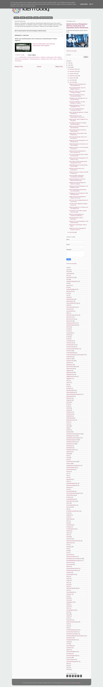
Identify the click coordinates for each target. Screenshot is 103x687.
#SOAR (68, 606)
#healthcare (69, 412)
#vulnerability (69, 645)
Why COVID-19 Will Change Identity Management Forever (78, 162)
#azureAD (68, 309)
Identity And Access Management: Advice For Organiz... (77, 183)
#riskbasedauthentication (72, 568)
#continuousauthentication (33, 57)
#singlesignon (69, 602)
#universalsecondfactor (72, 631)
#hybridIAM (69, 416)
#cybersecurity (49, 57)
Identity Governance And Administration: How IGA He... (77, 116)
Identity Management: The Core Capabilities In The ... (77, 106)
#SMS (67, 604)
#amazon (68, 285)
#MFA (67, 503)
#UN (67, 627)
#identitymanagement (35, 59)
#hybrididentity (70, 418)
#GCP (67, 406)
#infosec (55, 59)
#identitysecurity (45, 59)
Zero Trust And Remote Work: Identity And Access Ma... (78, 155)
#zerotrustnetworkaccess (72, 661)
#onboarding (69, 524)
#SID (67, 596)
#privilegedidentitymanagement (74, 560)
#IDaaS (68, 429)
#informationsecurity (71, 461)
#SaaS (68, 578)
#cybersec (43, 57)
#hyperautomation (70, 420)
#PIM (67, 550)
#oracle (68, 532)
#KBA (67, 481)
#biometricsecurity (70, 319)
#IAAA (68, 422)
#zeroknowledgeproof (71, 651)
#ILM (67, 459)
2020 (69, 67)
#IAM (55, 57)
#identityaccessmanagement (22, 59)
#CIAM (68, 336)
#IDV (67, 455)
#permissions (69, 542)
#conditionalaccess (71, 344)
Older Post (59, 66)
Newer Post (19, 66)
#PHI (67, 544)
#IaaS (67, 424)
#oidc (67, 521)
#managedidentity (70, 499)
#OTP (67, 534)
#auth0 (68, 297)
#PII (67, 548)
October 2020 (73, 73)
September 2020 (73, 75)
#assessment (69, 291)
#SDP (67, 586)
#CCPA (68, 331)
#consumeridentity (70, 346)
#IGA (67, 457)
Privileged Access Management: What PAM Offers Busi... (78, 194)
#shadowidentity (70, 592)
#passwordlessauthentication (73, 540)
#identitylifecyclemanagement (73, 437)
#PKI (67, 552)
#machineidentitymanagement (73, 493)
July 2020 (72, 80)
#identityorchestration (71, 441)
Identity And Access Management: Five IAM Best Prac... (77, 85)
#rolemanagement (70, 574)
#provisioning (69, 562)
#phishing (59, 59)
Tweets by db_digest (71, 51)
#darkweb (68, 362)
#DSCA (68, 382)
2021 (69, 65)
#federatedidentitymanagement (74, 394)
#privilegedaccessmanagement (74, 558)
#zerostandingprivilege (72, 655)
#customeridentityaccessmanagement (75, 354)
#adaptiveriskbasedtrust (72, 281)
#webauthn (69, 647)
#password (69, 538)
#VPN (67, 643)
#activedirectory (70, 277)
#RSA (67, 576)
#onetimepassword (71, 528)
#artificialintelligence (71, 289)
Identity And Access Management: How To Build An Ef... (77, 151)
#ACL (67, 275)
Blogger (78, 682)
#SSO (67, 614)
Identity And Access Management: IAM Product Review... (78, 222)
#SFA (67, 590)
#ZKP (67, 663)
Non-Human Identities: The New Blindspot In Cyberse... (77, 102)
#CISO (68, 338)
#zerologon (69, 653)
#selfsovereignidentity (71, 588)
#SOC (67, 608)
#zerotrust (68, 657)
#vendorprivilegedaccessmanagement (75, 635)
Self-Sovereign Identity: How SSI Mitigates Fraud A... (77, 88)
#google (68, 410)
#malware (68, 497)
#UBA (67, 625)
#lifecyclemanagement (71, 485)
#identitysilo (69, 445)
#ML (67, 509)
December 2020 (73, 69)
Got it (91, 4)
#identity (59, 57)
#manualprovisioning (71, 501)
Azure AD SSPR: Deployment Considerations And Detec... (76, 176)
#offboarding (69, 519)
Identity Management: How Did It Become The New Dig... (77, 179)
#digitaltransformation (71, 376)
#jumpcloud (69, 479)
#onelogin (68, 526)
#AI (67, 283)
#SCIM (68, 584)
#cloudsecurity (70, 342)
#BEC (67, 313)
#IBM (67, 428)
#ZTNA (68, 669)
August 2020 (72, 77)
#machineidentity (70, 491)
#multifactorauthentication (72, 511)
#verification (69, 637)
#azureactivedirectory (71, 307)
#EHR (67, 386)
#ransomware (18, 60)
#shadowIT (69, 594)
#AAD (67, 271)
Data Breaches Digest (46, 17)
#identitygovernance (71, 435)
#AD (67, 279)
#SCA (67, 582)
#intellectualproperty (71, 467)
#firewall (68, 402)
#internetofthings (70, 469)
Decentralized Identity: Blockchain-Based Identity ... (77, 130)
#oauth (68, 513)
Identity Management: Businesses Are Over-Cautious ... (78, 144)
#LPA (67, 489)
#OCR (68, 517)
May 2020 (72, 232)
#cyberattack (69, 356)
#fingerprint (69, 400)
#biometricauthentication (72, 315)
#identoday (69, 451)
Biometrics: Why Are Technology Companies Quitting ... (77, 92)
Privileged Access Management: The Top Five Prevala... (78, 99)
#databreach (69, 364)
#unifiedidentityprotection (72, 629)
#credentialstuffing (70, 352)
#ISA (67, 477)
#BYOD (68, 327)
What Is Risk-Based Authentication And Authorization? (77, 190)
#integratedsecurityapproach (73, 465)
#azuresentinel (70, 311)
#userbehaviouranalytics (72, 633)
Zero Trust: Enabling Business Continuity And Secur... (76, 109)
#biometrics (69, 317)
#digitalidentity (70, 372)
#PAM (67, 536)
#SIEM (68, 598)
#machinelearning (70, 495)
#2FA (67, 269)
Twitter (36, 17)
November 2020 (73, 71)
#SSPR (68, 616)
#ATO (67, 293)
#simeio (68, 600)
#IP (67, 475)
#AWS (68, 305)
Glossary (29, 17)
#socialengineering (71, 610)
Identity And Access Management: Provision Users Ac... (77, 229)
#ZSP (67, 665)
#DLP (67, 380)
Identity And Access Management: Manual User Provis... (77, 197)
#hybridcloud (69, 414)
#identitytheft (69, 447)
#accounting (69, 273)
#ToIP (67, 618)
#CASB (68, 329)
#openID (68, 530)
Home (16, 17)
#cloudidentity (69, 340)
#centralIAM (69, 333)
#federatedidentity (70, 392)
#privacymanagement (71, 556)
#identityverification (71, 449)
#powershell (69, 554)
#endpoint (68, 388)
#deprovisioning (70, 368)
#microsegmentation (71, 505)
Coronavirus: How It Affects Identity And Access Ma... (77, 211)
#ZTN (67, 667)
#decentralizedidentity (71, 366)
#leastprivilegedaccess (72, 483)
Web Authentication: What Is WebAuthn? (76, 218)
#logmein (68, 487)
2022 (69, 63)
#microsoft (69, 507)
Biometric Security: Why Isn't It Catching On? (76, 169)
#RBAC (68, 566)
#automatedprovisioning (72, 303)
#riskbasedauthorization (72, 570)
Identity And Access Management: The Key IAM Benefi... (78, 127)
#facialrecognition (70, 390)
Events (22, 17)
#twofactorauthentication (72, 621)
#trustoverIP (69, 620)
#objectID (68, 515)
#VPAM (68, 641)
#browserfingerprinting (71, 325)
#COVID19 (69, 350)
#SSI (67, 612)
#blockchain (69, 321)
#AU (67, 295)
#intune (68, 471)
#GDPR (68, 408)
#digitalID (68, 370)
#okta (67, 523)
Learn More (84, 4)
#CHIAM (68, 334)
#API (67, 287)
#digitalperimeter (70, 374)
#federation (69, 398)
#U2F (67, 623)
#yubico (68, 649)
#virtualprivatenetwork (71, 639)
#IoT (67, 473)
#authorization (69, 301)
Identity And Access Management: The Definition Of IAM (78, 186)
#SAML (68, 580)
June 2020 (72, 82)
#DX (67, 384)
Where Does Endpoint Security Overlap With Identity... (76, 95)
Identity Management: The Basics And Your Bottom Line (78, 208)
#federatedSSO (70, 396)
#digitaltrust (69, 378)
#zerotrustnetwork (70, 659)
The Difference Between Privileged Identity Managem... (77, 123)
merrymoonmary (66, 682)
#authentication (22, 57)
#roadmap (68, 572)
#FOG (67, 404)
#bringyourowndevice (71, 323)
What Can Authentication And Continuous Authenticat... (76, 215)
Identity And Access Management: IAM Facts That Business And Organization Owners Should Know (77, 25)
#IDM (50, 59)
